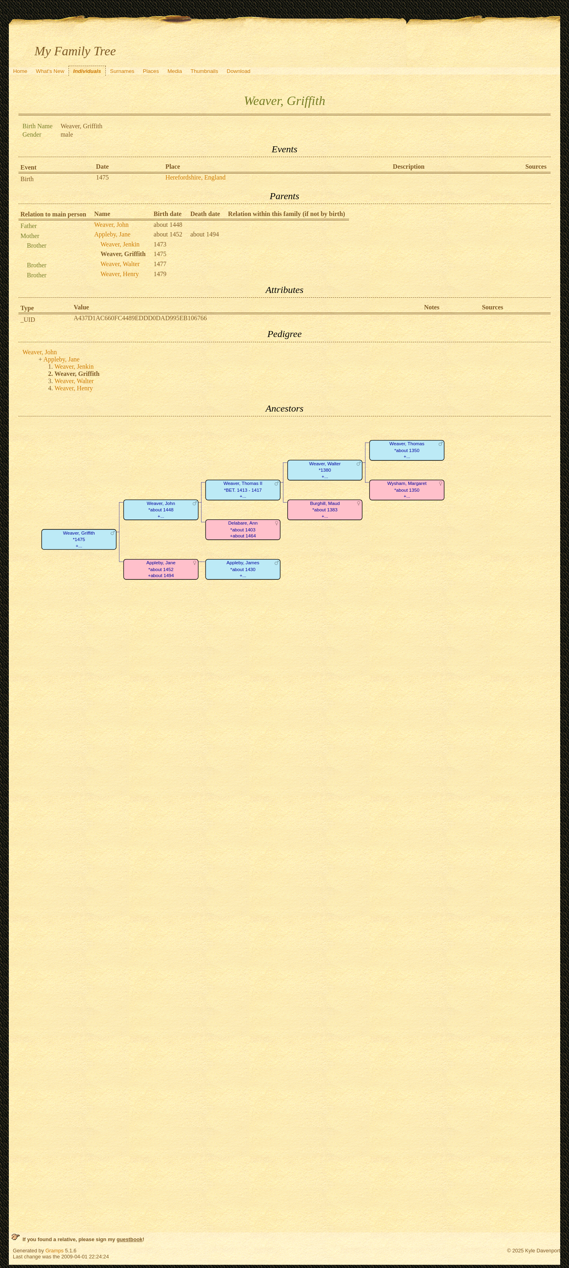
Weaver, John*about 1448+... (161, 510)
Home (20, 71)
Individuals (87, 71)
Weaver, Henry (120, 274)
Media (174, 71)
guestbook (130, 1239)
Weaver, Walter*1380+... (325, 470)
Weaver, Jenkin (120, 244)
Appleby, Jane (112, 234)
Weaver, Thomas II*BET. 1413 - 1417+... (243, 490)
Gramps (54, 1251)
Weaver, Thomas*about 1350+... (406, 450)
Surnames (122, 71)
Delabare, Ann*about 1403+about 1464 (243, 530)
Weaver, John (111, 224)
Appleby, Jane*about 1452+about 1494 (161, 569)
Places (151, 71)
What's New (50, 71)
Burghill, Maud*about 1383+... (325, 510)
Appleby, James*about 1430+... (242, 569)
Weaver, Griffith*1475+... (79, 539)
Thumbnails (204, 71)
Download (238, 71)
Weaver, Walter (120, 263)
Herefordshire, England (195, 177)
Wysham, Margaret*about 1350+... (406, 490)
